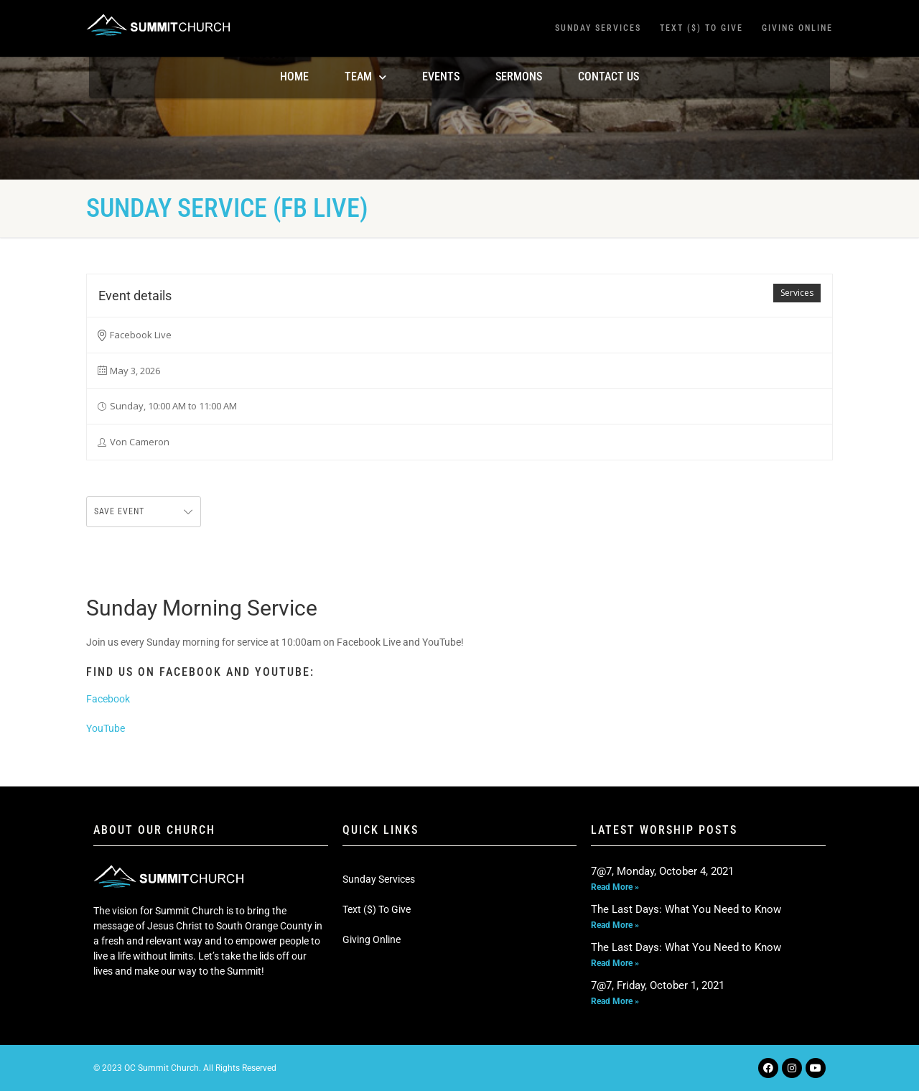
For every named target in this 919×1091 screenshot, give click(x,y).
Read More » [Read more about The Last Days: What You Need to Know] (615, 925)
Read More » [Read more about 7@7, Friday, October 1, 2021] (615, 1001)
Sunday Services (598, 28)
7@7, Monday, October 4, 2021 (662, 871)
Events (441, 76)
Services (796, 293)
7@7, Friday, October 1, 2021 (657, 985)
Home (294, 76)
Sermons (518, 76)
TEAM (365, 77)
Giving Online (797, 28)
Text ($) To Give (701, 28)
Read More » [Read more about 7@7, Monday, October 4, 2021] (615, 887)
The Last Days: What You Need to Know (686, 909)
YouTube (105, 728)
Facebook (108, 699)
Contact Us (608, 76)
